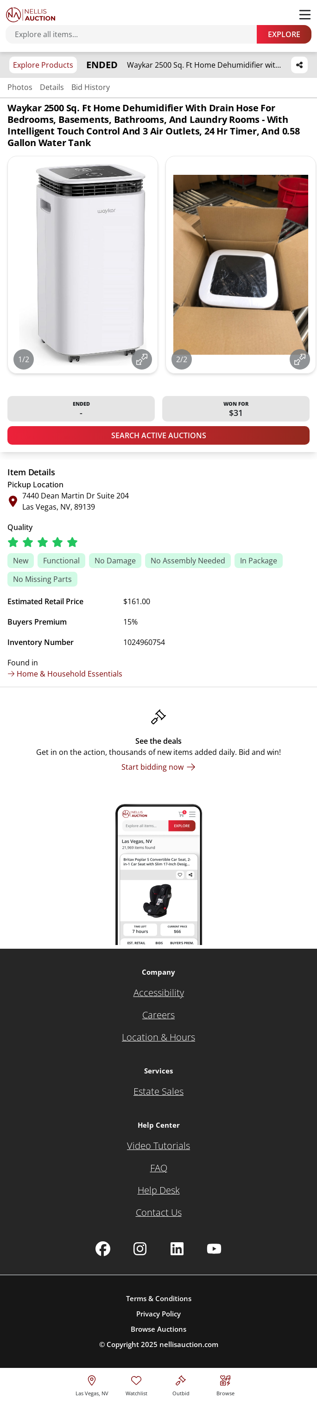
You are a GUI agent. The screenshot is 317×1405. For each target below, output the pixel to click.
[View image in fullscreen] (142, 359)
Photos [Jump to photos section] (19, 87)
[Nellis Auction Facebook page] (102, 1248)
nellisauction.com (188, 1344)
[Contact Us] (159, 1212)
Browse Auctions (158, 1329)
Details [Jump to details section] (52, 87)
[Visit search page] (225, 1384)
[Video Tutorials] (158, 1145)
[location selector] (92, 1384)
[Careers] (158, 1015)
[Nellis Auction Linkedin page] (177, 1248)
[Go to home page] (31, 14)
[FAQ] (158, 1168)
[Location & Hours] (158, 1037)
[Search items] (136, 34)
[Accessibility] (158, 992)
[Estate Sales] (158, 1091)
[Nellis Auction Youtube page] (214, 1248)
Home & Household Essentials (64, 674)
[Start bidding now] (158, 767)
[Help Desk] (159, 1190)
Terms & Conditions (158, 1298)
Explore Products (43, 65)
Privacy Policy (158, 1313)
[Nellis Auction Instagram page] (140, 1248)
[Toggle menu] (304, 14)
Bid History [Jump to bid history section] (90, 87)
